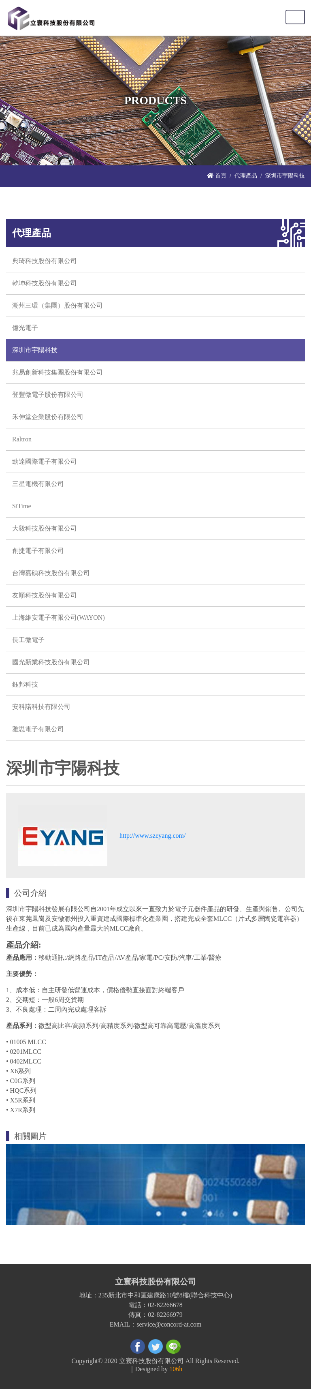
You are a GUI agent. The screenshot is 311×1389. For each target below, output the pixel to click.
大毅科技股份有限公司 (44, 528)
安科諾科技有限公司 (41, 706)
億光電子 (25, 327)
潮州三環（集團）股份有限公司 (57, 305)
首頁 (216, 175)
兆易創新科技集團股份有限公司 (57, 372)
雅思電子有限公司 (38, 729)
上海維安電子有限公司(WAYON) (58, 617)
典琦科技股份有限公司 (44, 260)
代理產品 (245, 175)
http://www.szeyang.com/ (152, 835)
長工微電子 (28, 639)
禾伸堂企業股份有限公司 (47, 416)
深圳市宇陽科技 (35, 350)
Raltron (22, 439)
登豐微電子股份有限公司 (47, 394)
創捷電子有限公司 (38, 550)
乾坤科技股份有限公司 (44, 283)
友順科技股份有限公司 (44, 595)
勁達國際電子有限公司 (44, 461)
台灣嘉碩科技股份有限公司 (51, 572)
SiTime (21, 506)
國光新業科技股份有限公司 (51, 662)
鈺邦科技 (25, 684)
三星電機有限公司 (38, 483)
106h (175, 1368)
